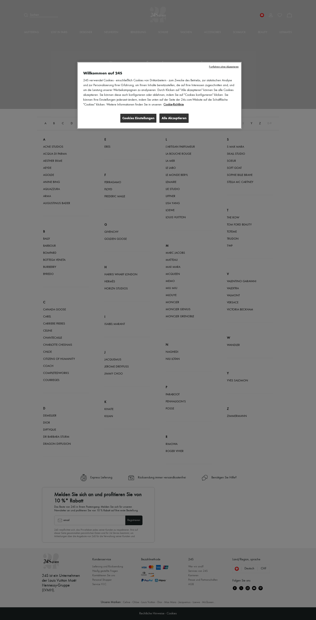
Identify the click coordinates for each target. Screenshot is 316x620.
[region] (159, 95)
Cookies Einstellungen (138, 118)
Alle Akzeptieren (174, 118)
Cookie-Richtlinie (173, 104)
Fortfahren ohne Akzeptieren (224, 67)
